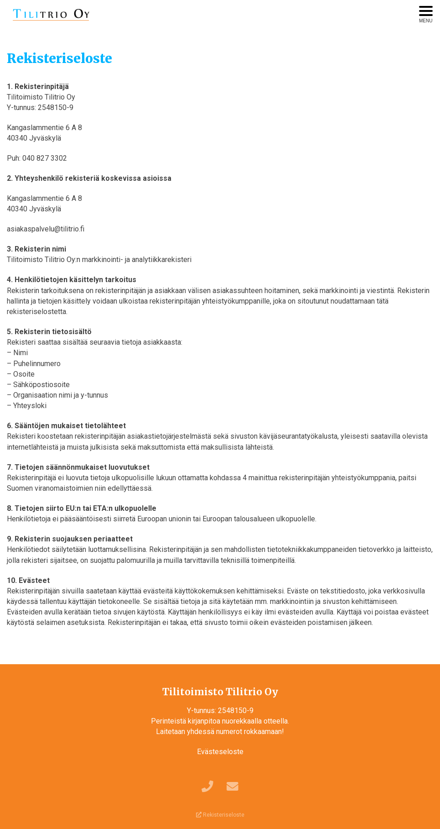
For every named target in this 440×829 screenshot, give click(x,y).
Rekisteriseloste (220, 815)
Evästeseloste (220, 751)
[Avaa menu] (426, 15)
